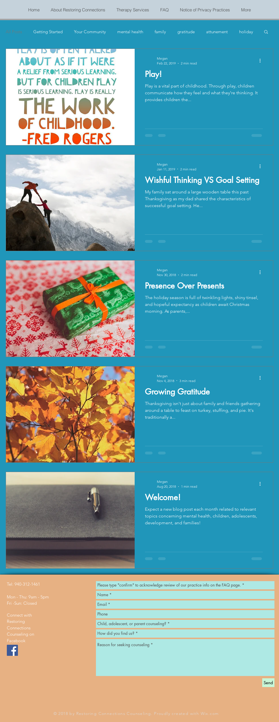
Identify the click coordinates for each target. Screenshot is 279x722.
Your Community (90, 31)
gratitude (186, 31)
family (160, 31)
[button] (266, 32)
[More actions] (262, 60)
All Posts (14, 31)
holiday (246, 31)
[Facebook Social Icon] (12, 650)
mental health (130, 31)
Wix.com (210, 713)
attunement (217, 31)
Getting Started (48, 31)
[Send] (268, 682)
